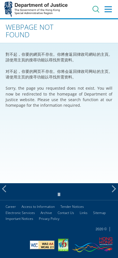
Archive (46, 212)
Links (84, 212)
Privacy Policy (49, 218)
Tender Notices (72, 206)
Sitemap (99, 212)
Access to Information (38, 206)
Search (96, 9)
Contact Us (66, 212)
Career (11, 206)
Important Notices (19, 218)
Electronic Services (20, 212)
